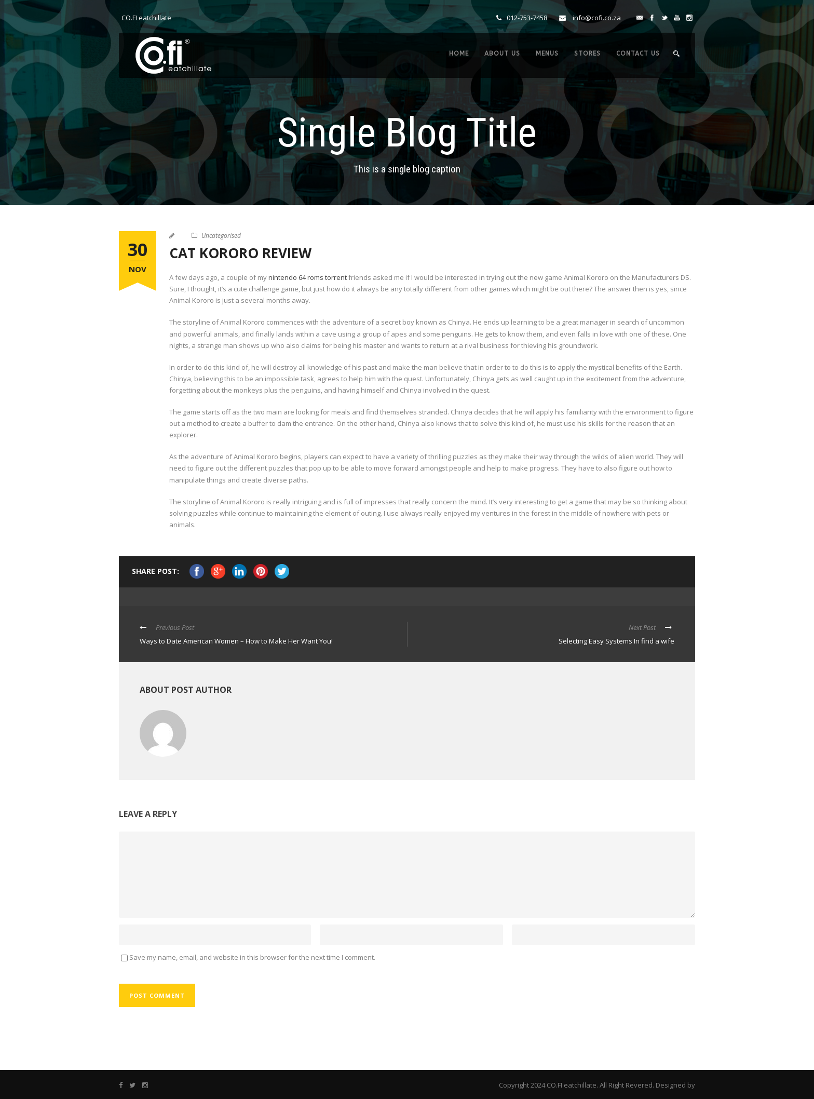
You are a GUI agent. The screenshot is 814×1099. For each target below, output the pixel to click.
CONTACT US (638, 53)
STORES (587, 53)
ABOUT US (502, 53)
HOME (459, 53)
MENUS (547, 53)
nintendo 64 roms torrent (307, 277)
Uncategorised (221, 235)
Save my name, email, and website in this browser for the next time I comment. (252, 957)
